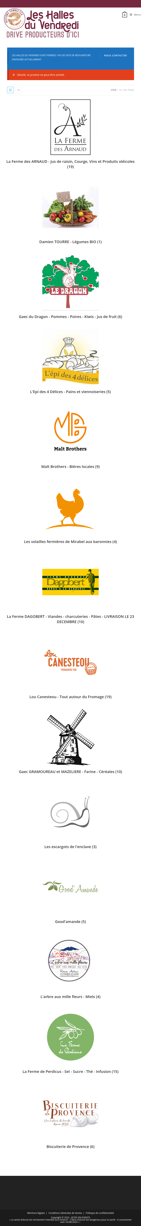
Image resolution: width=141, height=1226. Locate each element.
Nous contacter (115, 55)
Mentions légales (36, 1213)
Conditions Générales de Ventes (65, 1213)
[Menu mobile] (134, 15)
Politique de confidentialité (100, 1213)
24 (125, 90)
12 (120, 90)
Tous (131, 90)
